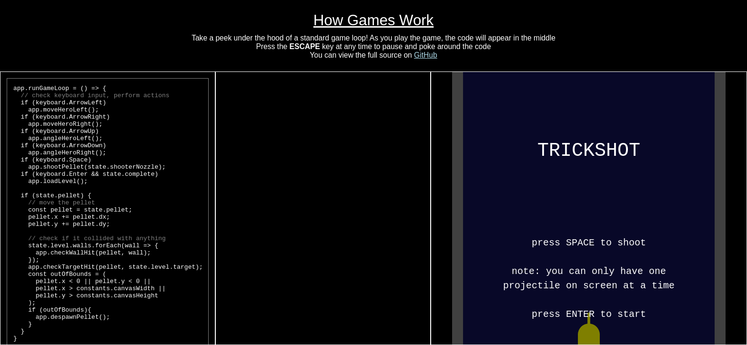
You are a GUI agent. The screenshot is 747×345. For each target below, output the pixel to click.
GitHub (425, 55)
